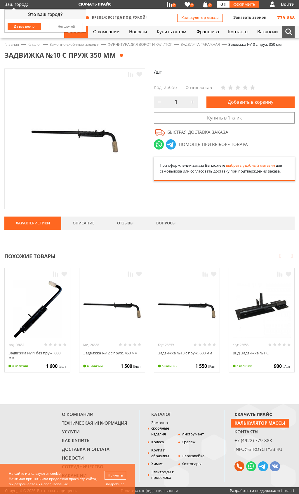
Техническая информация (94, 423)
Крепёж (189, 441)
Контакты (246, 432)
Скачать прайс (95, 4)
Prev (280, 255)
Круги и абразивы (160, 452)
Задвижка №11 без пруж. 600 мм (34, 355)
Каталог (161, 414)
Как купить (76, 440)
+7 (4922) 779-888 (253, 440)
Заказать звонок (249, 17)
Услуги (71, 432)
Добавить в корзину (250, 102)
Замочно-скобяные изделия (160, 428)
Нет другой (66, 26)
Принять (115, 475)
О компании (77, 414)
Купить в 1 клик (224, 118)
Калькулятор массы (200, 17)
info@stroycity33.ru (258, 449)
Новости (73, 458)
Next (292, 255)
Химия (157, 463)
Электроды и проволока (162, 474)
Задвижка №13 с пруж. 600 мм (185, 353)
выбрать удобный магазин (250, 165)
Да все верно (24, 26)
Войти (288, 4)
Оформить (244, 4)
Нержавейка (193, 455)
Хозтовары (191, 463)
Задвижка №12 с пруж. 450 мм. (110, 353)
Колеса (157, 441)
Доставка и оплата (85, 449)
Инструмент (193, 434)
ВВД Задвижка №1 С (251, 353)
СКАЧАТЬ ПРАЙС (253, 414)
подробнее (115, 483)
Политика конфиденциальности (149, 490)
